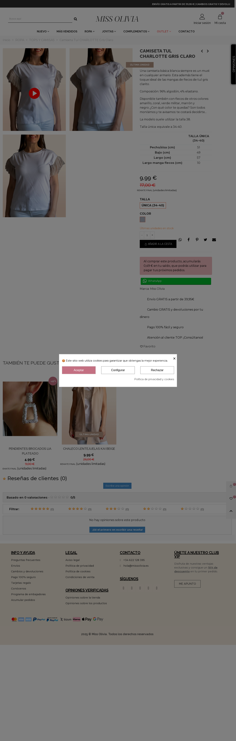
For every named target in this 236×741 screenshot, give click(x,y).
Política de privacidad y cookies (154, 379)
